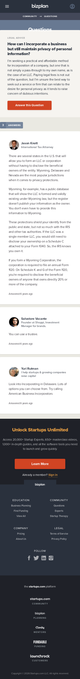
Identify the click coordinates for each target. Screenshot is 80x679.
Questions (50, 16)
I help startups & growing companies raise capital (43, 374)
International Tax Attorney (37, 147)
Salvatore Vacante (34, 318)
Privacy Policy (59, 539)
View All (21, 516)
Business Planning (21, 505)
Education (21, 500)
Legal (59, 528)
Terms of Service (59, 534)
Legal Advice (16, 38)
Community (30, 16)
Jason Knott (29, 143)
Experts (59, 511)
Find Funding (21, 511)
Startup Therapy (59, 516)
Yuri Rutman (29, 368)
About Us (21, 539)
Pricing (21, 534)
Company (21, 528)
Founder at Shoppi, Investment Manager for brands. (40, 324)
